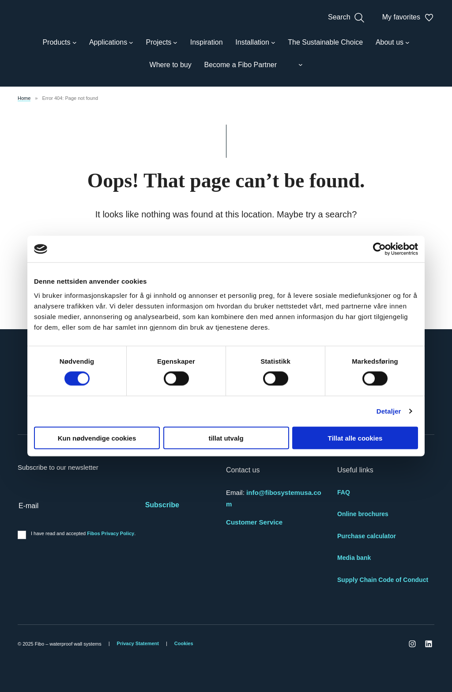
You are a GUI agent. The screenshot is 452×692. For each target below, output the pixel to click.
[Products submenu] (59, 42)
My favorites (408, 17)
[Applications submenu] (111, 42)
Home (24, 98)
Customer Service (254, 522)
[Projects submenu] (161, 42)
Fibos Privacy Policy (110, 533)
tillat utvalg (225, 437)
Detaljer (389, 411)
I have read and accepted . (83, 533)
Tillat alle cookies (355, 437)
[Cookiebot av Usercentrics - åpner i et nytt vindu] (379, 249)
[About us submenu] (393, 42)
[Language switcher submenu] (296, 64)
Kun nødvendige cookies (97, 437)
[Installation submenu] (255, 42)
